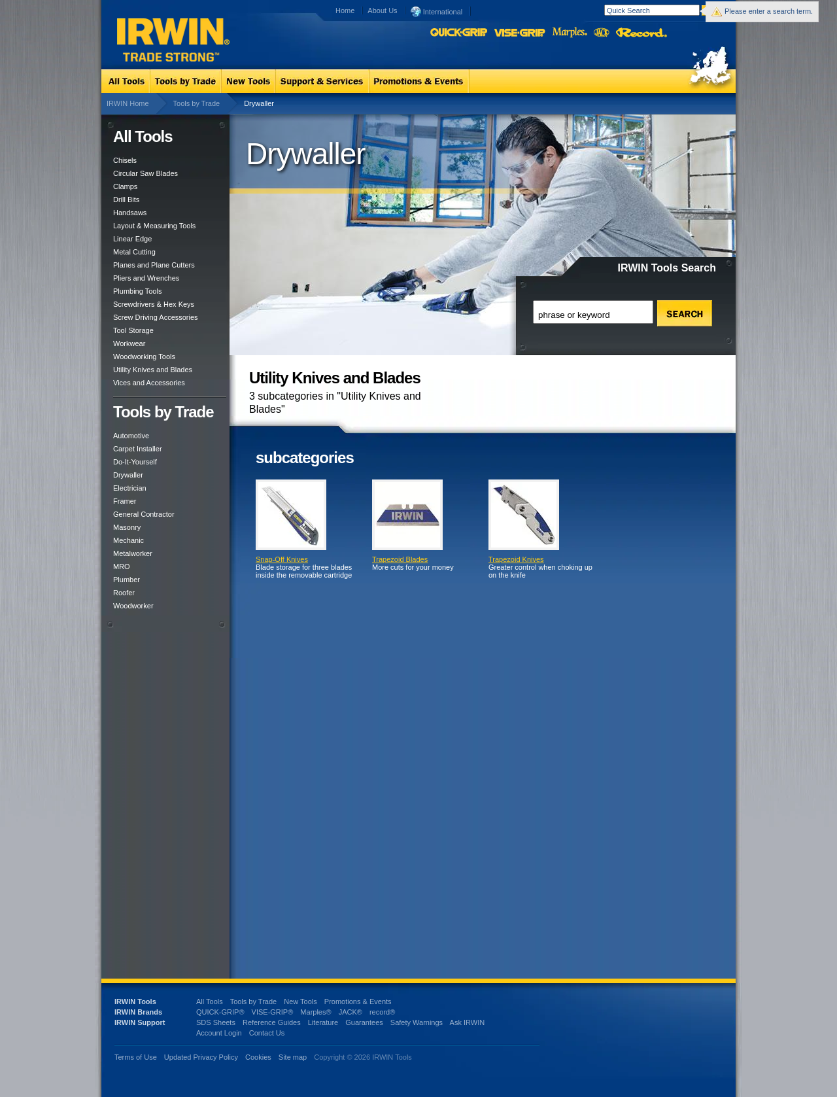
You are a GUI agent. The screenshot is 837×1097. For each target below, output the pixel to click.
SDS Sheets (215, 1022)
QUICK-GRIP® (220, 1012)
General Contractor (144, 514)
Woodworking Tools (144, 356)
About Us (382, 10)
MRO (121, 566)
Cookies (259, 1057)
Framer (124, 501)
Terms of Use (135, 1057)
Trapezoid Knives (516, 559)
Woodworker (133, 606)
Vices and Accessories (149, 383)
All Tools (209, 1001)
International (437, 11)
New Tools (300, 1001)
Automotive (131, 436)
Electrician (129, 488)
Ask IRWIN (467, 1022)
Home (344, 10)
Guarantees (364, 1022)
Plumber (126, 579)
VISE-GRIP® (273, 1012)
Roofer (124, 593)
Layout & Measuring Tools (154, 226)
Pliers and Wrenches (146, 278)
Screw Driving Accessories (155, 317)
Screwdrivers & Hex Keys (153, 304)
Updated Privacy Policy (201, 1057)
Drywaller (128, 475)
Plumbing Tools (137, 291)
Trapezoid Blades (400, 559)
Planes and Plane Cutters (154, 265)
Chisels (125, 160)
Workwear (129, 343)
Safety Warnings (416, 1022)
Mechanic (128, 540)
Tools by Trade (196, 103)
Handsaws (129, 213)
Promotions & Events (358, 1001)
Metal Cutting (134, 252)
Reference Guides (272, 1022)
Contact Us (266, 1033)
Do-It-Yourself (135, 462)
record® (382, 1012)
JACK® (350, 1012)
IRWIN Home (128, 103)
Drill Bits (126, 199)
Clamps (125, 186)
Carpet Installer (137, 449)
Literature (323, 1022)
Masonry (127, 527)
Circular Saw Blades (145, 173)
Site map (293, 1057)
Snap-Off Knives (282, 559)
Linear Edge (132, 239)
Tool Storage (133, 330)
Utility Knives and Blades (152, 370)
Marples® (315, 1012)
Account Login (219, 1033)
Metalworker (132, 553)
